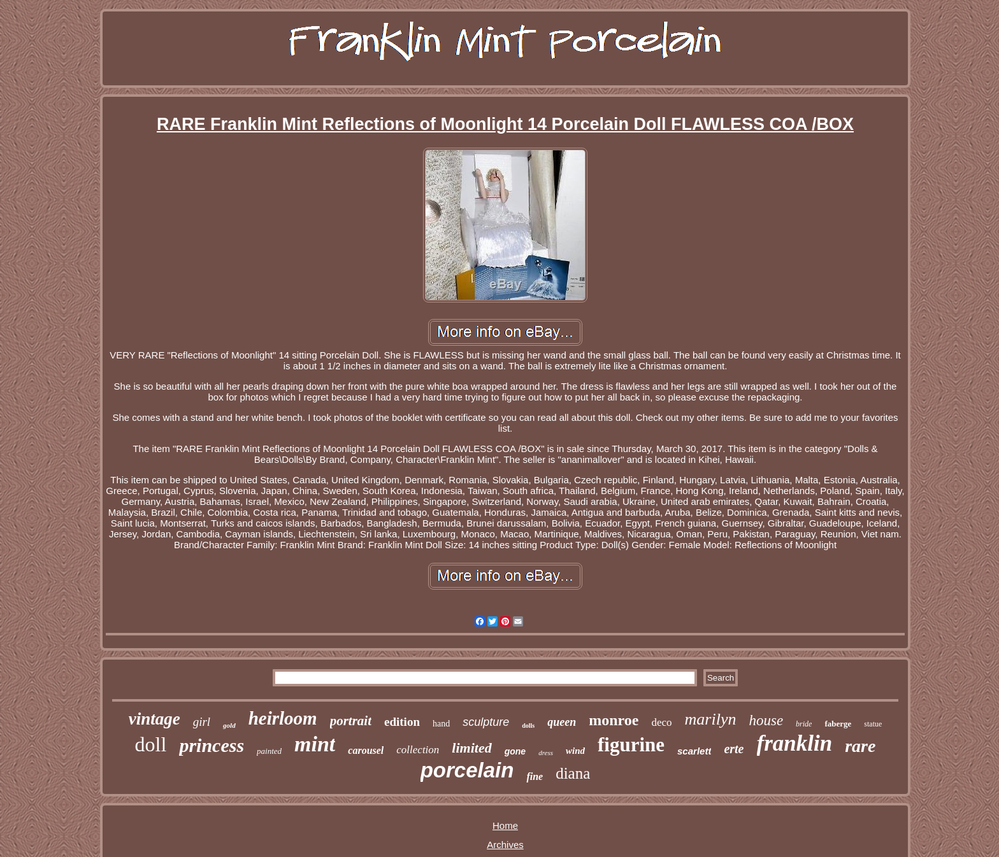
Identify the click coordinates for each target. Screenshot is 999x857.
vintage (154, 718)
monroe (613, 720)
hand (441, 723)
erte (734, 749)
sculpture (486, 722)
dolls (528, 725)
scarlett (694, 751)
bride (804, 723)
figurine (631, 744)
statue (873, 723)
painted (269, 751)
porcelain (467, 770)
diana (573, 773)
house (766, 720)
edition (402, 721)
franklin (795, 743)
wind (575, 751)
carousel (366, 750)
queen (561, 722)
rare (860, 746)
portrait (350, 720)
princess (211, 745)
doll (151, 744)
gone (515, 751)
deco (661, 722)
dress (545, 752)
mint (314, 744)
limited (471, 748)
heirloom (282, 718)
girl (201, 721)
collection (417, 750)
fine (534, 776)
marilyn (711, 719)
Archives (505, 844)
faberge (837, 723)
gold (229, 725)
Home (505, 825)
